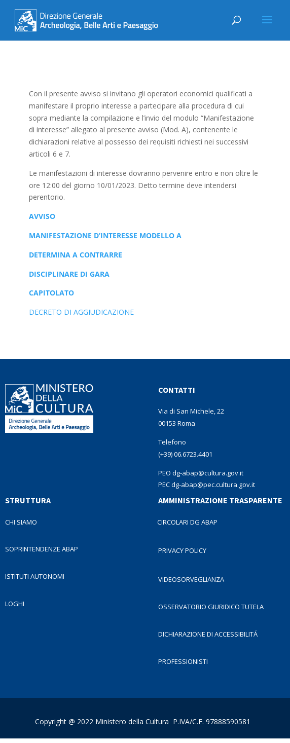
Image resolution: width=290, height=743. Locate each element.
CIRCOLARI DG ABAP (187, 522)
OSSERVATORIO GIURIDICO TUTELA (211, 606)
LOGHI (14, 603)
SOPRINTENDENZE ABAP (41, 548)
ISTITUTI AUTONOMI (34, 576)
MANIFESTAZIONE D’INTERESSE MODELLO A (105, 235)
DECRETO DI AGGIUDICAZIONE (81, 312)
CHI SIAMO (21, 522)
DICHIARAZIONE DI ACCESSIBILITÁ (208, 634)
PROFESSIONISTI (183, 661)
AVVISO (42, 216)
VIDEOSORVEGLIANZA (191, 579)
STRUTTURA (28, 500)
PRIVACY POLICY (182, 550)
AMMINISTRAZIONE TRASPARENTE (220, 500)
